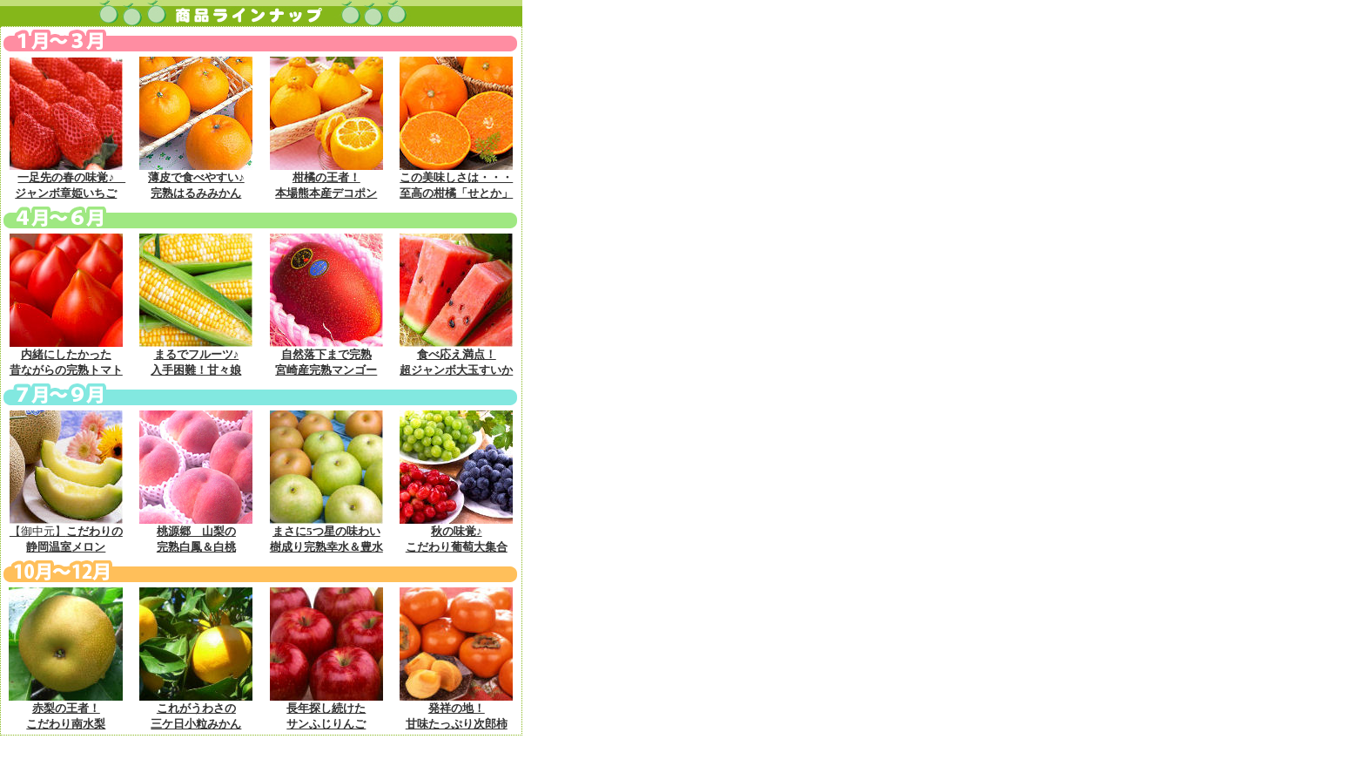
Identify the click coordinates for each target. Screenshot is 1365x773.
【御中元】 (66, 533)
